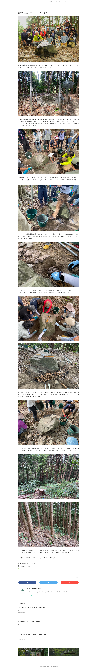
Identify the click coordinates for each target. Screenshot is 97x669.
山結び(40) (20, 572)
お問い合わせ (67, 1)
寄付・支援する (58, 1)
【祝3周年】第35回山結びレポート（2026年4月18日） (33, 607)
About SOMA (35, 1)
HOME (28, 1)
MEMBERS (43, 1)
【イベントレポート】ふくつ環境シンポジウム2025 (32, 634)
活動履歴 (50, 1)
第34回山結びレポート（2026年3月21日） (29, 621)
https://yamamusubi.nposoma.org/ (27, 568)
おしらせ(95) (25, 572)
